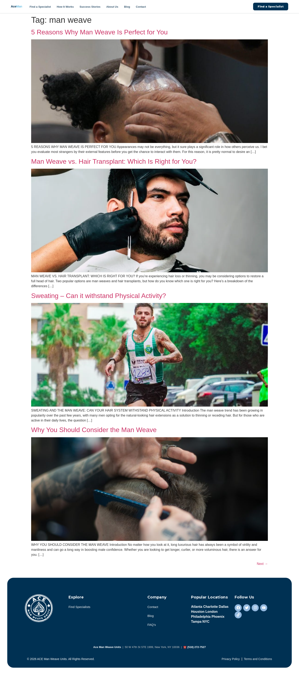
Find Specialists (79, 608)
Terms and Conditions (258, 660)
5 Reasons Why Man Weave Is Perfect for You (99, 32)
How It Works (65, 6)
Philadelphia (201, 617)
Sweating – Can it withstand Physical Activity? (98, 295)
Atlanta (196, 607)
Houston (198, 612)
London (211, 612)
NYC (206, 622)
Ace (16, 6)
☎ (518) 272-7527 (194, 648)
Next (262, 564)
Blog (127, 6)
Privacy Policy (231, 660)
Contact (141, 6)
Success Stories (90, 6)
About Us (112, 6)
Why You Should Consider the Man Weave (94, 430)
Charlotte (210, 607)
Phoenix (218, 617)
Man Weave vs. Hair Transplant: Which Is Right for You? (113, 161)
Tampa (196, 622)
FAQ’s (151, 625)
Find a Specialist (40, 6)
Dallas (223, 607)
